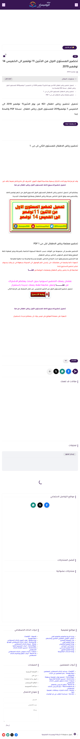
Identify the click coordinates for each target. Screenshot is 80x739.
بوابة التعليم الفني (68, 642)
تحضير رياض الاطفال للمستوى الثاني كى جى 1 (58, 92)
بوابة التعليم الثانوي (67, 650)
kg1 (75, 56)
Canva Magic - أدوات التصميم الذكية (24, 646)
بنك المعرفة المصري (67, 640)
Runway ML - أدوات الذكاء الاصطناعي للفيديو (21, 642)
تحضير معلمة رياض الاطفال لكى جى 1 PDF (60, 95)
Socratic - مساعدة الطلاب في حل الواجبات (60, 694)
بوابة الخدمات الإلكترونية (66, 652)
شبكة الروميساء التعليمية (51, 735)
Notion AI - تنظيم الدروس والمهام (62, 685)
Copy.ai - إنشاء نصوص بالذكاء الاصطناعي (22, 652)
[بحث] (3, 4)
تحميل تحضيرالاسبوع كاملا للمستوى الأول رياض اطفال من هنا (40, 185)
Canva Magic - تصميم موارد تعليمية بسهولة (59, 677)
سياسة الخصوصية (31, 686)
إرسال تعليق (69, 454)
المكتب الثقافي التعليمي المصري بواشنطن (60, 638)
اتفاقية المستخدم (31, 682)
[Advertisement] (40, 28)
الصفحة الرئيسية (31, 672)
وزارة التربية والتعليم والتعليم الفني (62, 637)
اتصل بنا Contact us (31, 679)
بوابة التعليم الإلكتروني (66, 644)
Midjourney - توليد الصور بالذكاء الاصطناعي (21, 640)
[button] (68, 371)
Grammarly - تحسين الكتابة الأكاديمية (61, 679)
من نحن (34, 675)
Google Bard (32, 638)
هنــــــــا (31, 270)
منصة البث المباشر (67, 646)
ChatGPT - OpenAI (30, 637)
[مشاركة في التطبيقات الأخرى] (49, 371)
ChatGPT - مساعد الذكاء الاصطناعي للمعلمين (59, 671)
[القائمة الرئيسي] (76, 4)
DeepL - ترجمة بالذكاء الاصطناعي (25, 644)
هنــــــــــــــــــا (60, 285)
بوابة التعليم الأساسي (67, 648)
